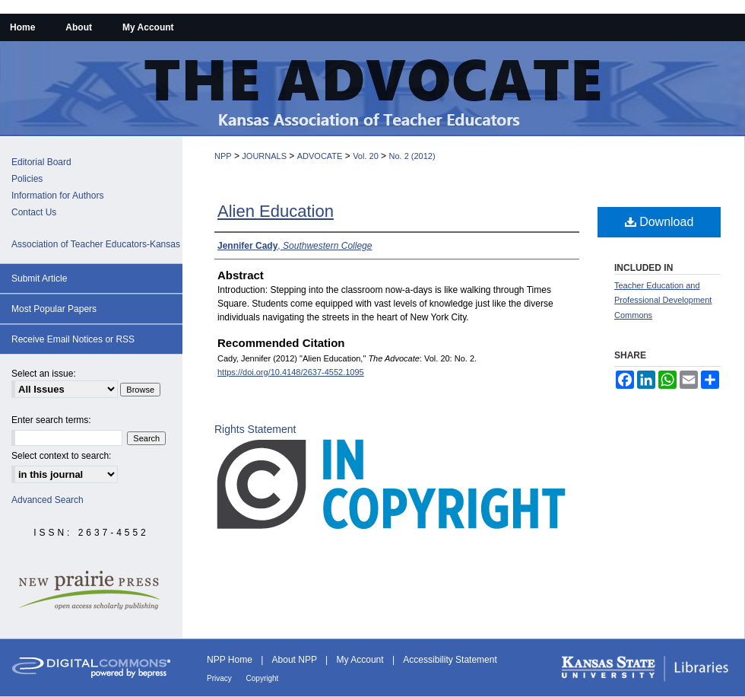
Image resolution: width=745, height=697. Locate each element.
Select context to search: (61, 455)
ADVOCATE (320, 156)
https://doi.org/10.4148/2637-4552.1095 (290, 372)
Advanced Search (47, 500)
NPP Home (231, 659)
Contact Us (33, 212)
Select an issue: (43, 373)
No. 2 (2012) (411, 156)
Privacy (220, 678)
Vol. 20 (366, 156)
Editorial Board (41, 162)
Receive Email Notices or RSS (73, 339)
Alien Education (275, 211)
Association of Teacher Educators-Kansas (95, 244)
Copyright (262, 678)
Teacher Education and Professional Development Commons (663, 300)
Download (659, 221)
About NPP (295, 659)
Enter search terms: (51, 420)
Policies (27, 178)
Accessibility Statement (449, 659)
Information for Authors (57, 195)
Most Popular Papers (54, 309)
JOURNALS (264, 156)
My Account (361, 659)
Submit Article (39, 278)
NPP (223, 156)
